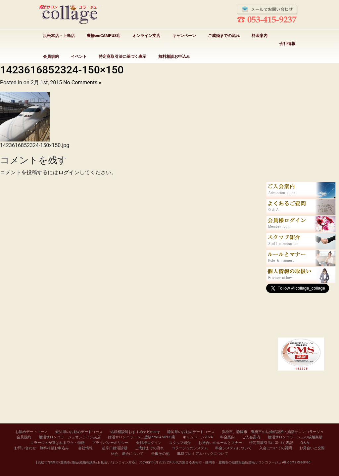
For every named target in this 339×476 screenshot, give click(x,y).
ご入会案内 (251, 437)
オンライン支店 (146, 35)
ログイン (68, 172)
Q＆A (305, 443)
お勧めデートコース (31, 432)
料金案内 (259, 35)
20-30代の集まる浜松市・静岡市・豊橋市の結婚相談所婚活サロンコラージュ (224, 462)
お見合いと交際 (312, 448)
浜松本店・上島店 (59, 35)
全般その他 (160, 454)
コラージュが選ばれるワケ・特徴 (57, 443)
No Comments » (82, 82)
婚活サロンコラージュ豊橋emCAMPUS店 (141, 437)
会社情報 (287, 43)
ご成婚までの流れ (224, 35)
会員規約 (51, 56)
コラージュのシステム (189, 448)
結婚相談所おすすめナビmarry (135, 432)
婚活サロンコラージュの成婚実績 (295, 437)
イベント (79, 56)
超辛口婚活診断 (114, 448)
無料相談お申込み (174, 56)
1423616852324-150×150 (61, 69)
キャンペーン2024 (198, 437)
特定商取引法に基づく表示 (122, 56)
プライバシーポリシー (110, 443)
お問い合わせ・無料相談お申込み (41, 448)
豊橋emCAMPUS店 (104, 35)
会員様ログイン (149, 443)
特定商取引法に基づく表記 (271, 443)
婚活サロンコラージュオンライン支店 (70, 437)
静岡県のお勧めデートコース (191, 432)
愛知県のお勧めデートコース (79, 432)
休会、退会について (127, 454)
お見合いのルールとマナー (220, 443)
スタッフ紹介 (180, 443)
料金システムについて (233, 448)
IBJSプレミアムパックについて (202, 454)
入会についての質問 (275, 448)
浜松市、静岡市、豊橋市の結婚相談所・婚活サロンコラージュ (273, 432)
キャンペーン (184, 35)
